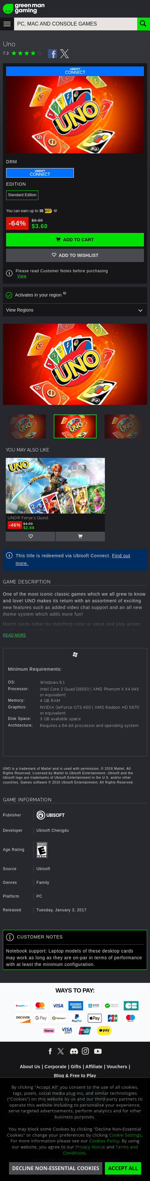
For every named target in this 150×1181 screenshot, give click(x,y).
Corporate (55, 1066)
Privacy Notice (90, 1147)
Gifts (76, 1066)
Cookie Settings (125, 1135)
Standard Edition (22, 195)
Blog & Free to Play (75, 1075)
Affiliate (93, 1066)
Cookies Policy (104, 1141)
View (22, 276)
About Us (30, 1066)
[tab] (75, 655)
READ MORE (14, 635)
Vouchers (117, 1066)
